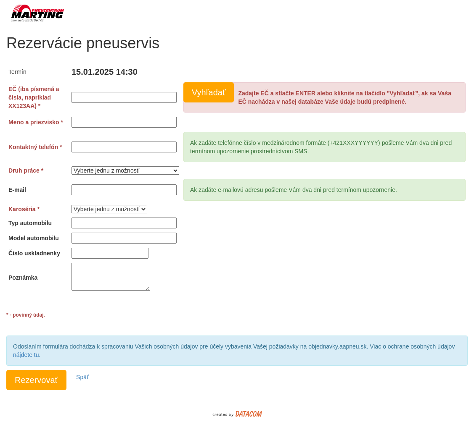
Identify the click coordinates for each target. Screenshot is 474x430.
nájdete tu (26, 354)
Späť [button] (82, 377)
